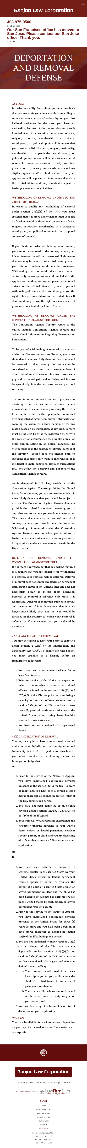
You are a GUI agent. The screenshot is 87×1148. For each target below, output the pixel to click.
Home (43, 1105)
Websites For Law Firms (25, 1092)
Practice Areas (43, 1113)
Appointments (43, 1117)
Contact (43, 1124)
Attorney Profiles (43, 1109)
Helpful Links (43, 1121)
